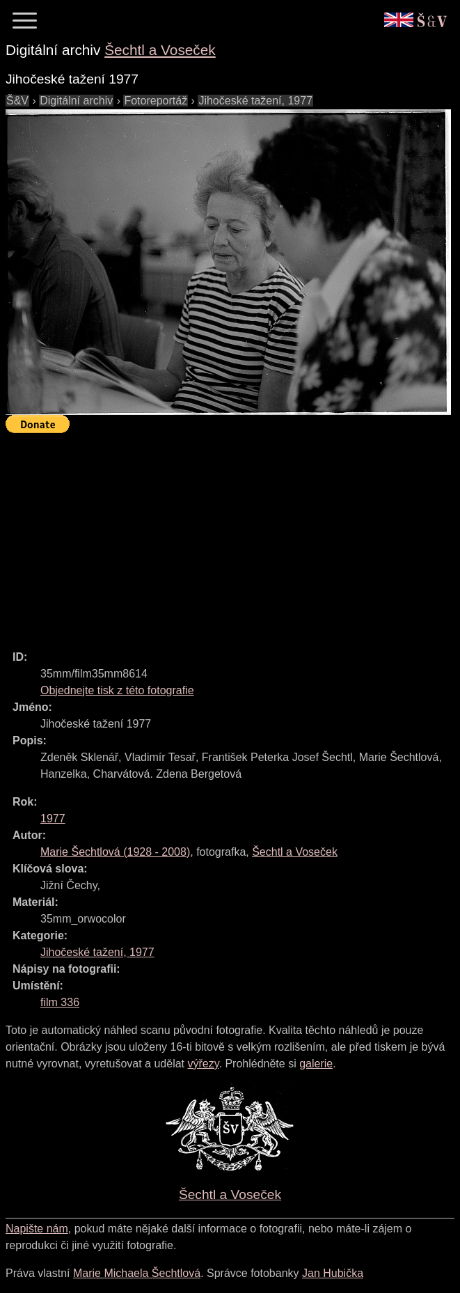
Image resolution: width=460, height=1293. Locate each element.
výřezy (203, 1063)
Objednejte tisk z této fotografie (117, 690)
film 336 (59, 1002)
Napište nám (37, 1229)
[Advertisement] (233, 535)
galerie (316, 1063)
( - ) (115, 852)
